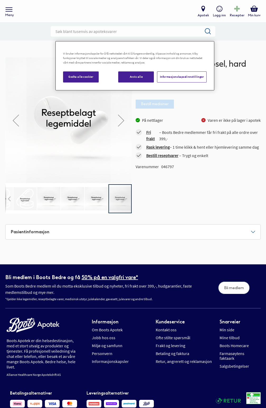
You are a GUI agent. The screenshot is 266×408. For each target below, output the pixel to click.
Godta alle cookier (80, 77)
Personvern (102, 358)
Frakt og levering (170, 350)
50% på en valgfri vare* (110, 281)
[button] (9, 203)
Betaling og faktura (172, 358)
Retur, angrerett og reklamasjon (184, 365)
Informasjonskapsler (110, 365)
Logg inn (218, 17)
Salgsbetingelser (234, 370)
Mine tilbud (230, 342)
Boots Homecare (234, 350)
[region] (135, 66)
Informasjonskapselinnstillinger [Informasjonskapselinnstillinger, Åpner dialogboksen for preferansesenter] (182, 77)
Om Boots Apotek (107, 334)
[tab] (133, 236)
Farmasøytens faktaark (232, 360)
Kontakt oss (166, 334)
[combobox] (133, 35)
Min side (227, 334)
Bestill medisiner (155, 108)
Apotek (202, 17)
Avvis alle (136, 77)
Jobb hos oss (103, 342)
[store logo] (130, 13)
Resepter (236, 17)
